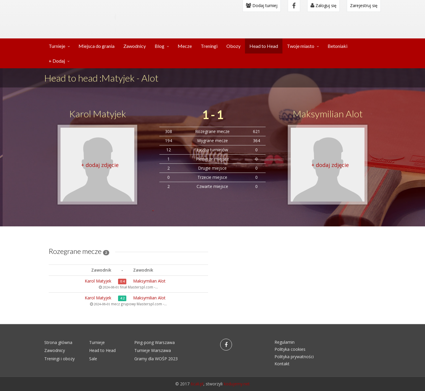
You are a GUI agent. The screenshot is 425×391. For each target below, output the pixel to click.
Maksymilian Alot (328, 113)
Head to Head (263, 46)
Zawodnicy (134, 46)
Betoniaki (337, 46)
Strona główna (58, 342)
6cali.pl (197, 384)
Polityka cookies (289, 349)
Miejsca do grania (97, 46)
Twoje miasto (300, 46)
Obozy (233, 46)
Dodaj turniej (261, 5)
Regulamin (284, 342)
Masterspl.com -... (143, 287)
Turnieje (57, 46)
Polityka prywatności (294, 356)
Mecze (185, 46)
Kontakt (282, 363)
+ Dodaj (57, 61)
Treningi (209, 46)
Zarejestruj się (363, 5)
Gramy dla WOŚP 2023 (156, 358)
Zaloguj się (323, 5)
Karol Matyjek (97, 113)
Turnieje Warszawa (152, 350)
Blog (159, 46)
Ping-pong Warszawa (154, 342)
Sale (93, 358)
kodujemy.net (237, 384)
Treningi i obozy (59, 358)
